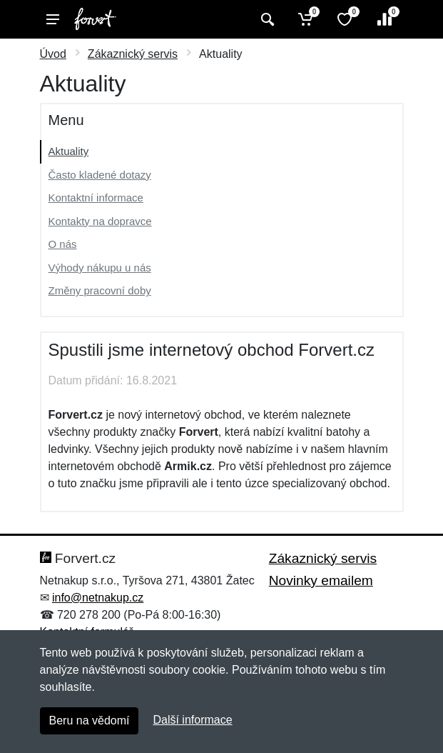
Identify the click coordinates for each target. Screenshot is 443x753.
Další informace (192, 720)
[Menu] (53, 19)
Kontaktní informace (96, 197)
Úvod (53, 54)
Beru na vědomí (89, 720)
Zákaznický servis (133, 54)
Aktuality (69, 151)
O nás (63, 244)
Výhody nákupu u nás (100, 267)
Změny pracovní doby (100, 290)
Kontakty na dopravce (100, 221)
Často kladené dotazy (100, 175)
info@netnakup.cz (97, 598)
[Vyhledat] (266, 19)
